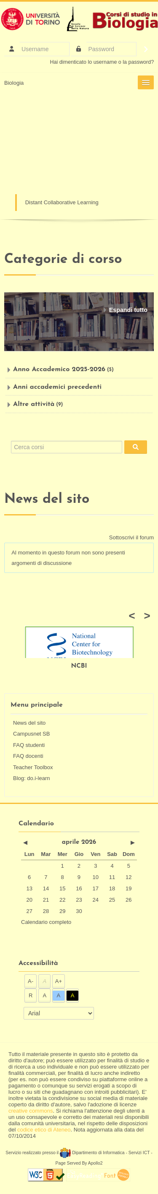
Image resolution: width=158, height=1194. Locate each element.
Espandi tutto (128, 310)
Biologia (14, 83)
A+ (58, 981)
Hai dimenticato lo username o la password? (102, 62)
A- (30, 981)
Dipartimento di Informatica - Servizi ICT (105, 1152)
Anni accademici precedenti (57, 387)
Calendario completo (46, 922)
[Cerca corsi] (66, 447)
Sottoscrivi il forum (131, 537)
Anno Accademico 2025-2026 (59, 369)
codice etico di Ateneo (43, 1129)
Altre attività (33, 404)
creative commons (30, 1111)
